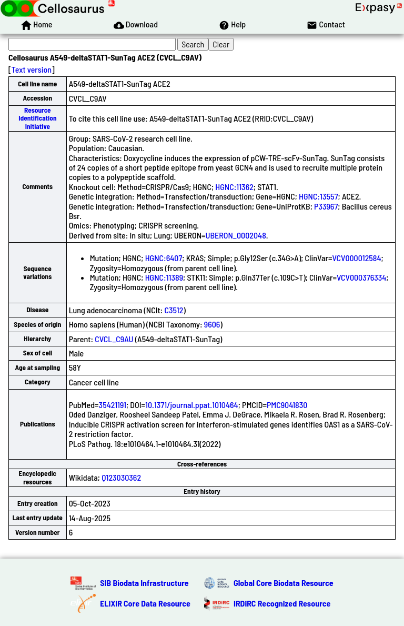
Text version (32, 69)
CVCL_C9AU (114, 339)
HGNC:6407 (164, 258)
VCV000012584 (356, 258)
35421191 (112, 405)
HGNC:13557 (318, 196)
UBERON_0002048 (236, 235)
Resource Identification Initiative (37, 118)
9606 (212, 324)
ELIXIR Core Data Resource (145, 603)
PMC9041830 (287, 405)
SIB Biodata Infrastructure (144, 583)
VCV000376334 (361, 277)
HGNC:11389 (164, 277)
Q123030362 (121, 477)
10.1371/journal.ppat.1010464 (191, 405)
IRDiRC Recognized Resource (282, 603)
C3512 (173, 310)
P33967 (326, 206)
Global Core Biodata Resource (284, 583)
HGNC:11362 (234, 187)
